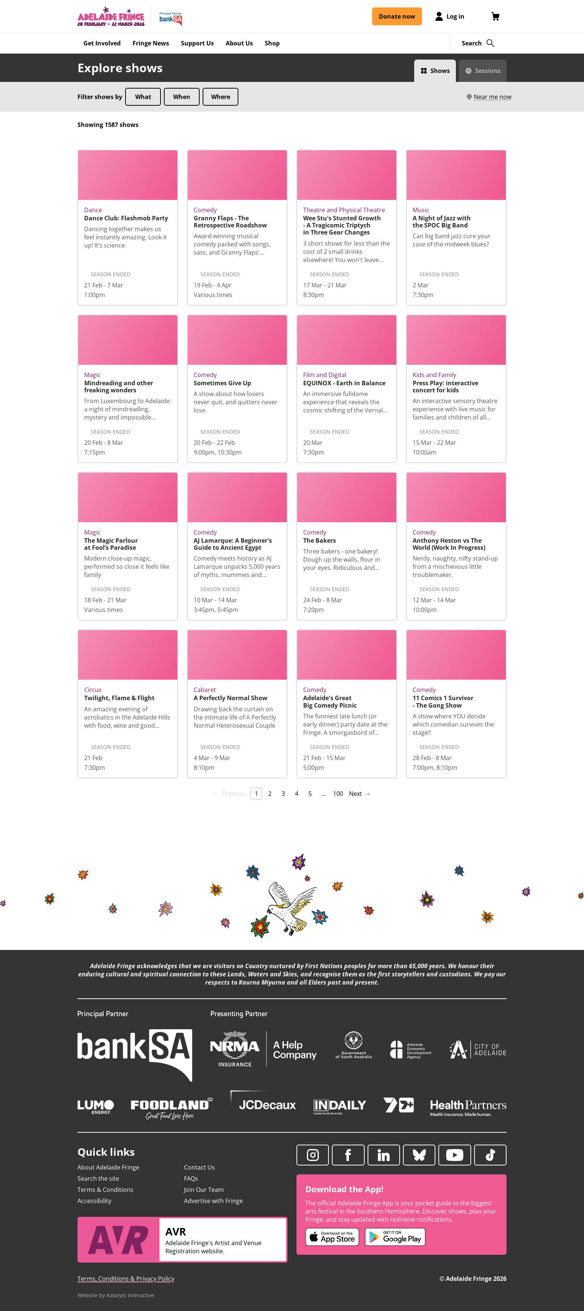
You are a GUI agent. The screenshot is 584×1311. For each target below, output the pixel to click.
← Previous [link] (230, 794)
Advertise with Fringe (213, 1201)
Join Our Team (204, 1190)
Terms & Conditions (105, 1190)
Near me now (489, 97)
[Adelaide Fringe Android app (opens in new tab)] (395, 1237)
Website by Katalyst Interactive (115, 1295)
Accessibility (94, 1201)
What (143, 97)
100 (338, 794)
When (181, 97)
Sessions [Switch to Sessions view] (488, 71)
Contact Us (199, 1167)
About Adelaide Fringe (108, 1167)
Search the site (98, 1178)
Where (220, 97)
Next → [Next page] (360, 794)
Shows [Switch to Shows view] (440, 71)
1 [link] (256, 794)
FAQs (191, 1178)
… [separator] (323, 794)
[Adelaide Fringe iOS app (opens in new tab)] (332, 1237)
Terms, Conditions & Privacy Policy (125, 1279)
